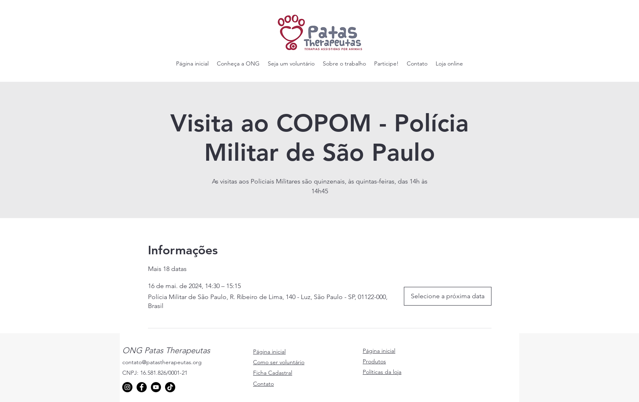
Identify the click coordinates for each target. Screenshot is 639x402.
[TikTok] (170, 387)
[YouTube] (156, 387)
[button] (238, 63)
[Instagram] (127, 387)
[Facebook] (142, 387)
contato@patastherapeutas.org (162, 362)
